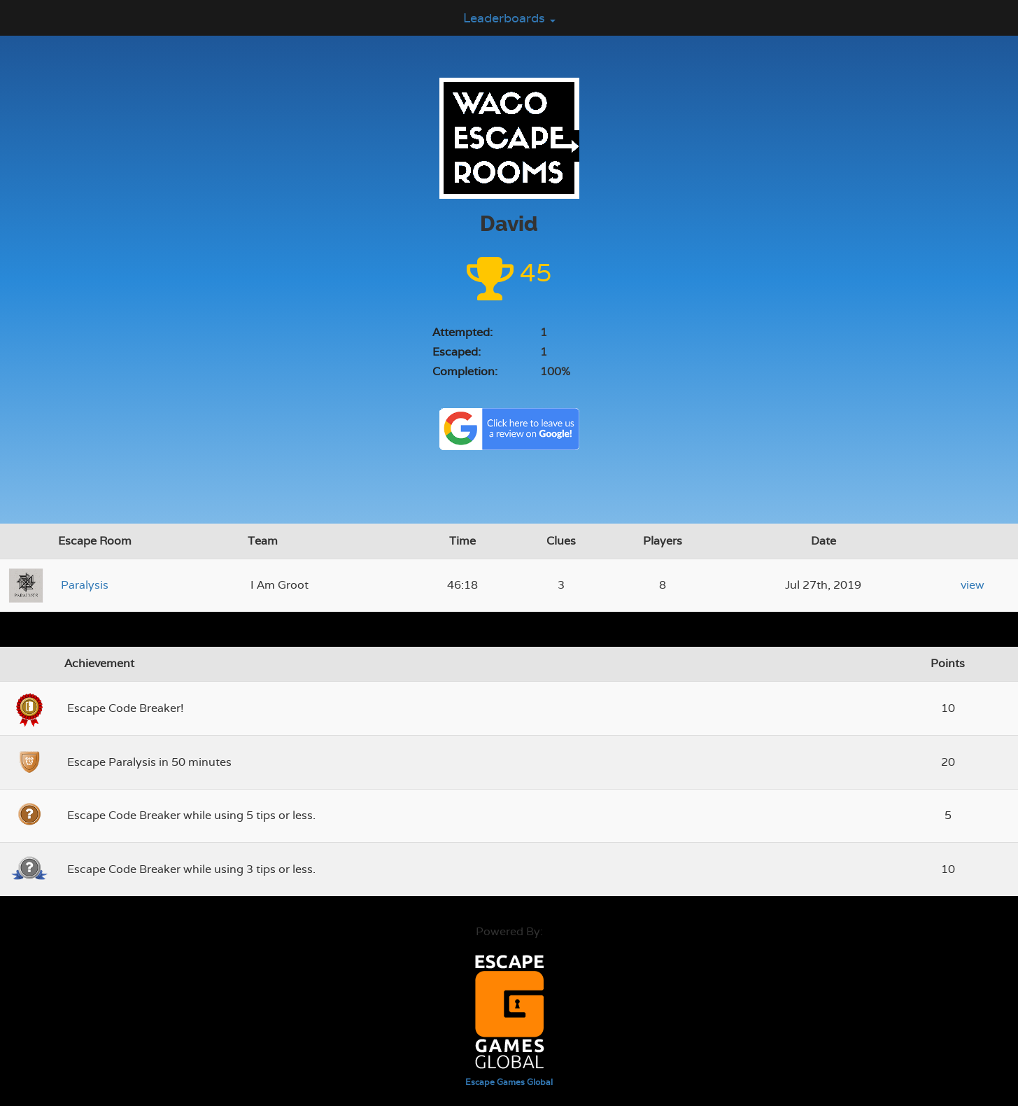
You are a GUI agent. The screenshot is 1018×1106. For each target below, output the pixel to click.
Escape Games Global (509, 1082)
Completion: (464, 371)
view (972, 585)
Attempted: (462, 332)
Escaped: (456, 351)
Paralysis (84, 585)
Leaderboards (509, 18)
